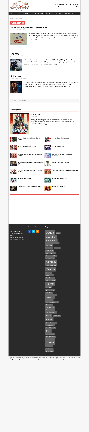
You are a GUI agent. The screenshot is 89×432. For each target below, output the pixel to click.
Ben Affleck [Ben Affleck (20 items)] (49, 245)
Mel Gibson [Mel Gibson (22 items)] (49, 304)
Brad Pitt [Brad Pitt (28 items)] (57, 248)
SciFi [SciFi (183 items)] (48, 330)
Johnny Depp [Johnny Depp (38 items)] (50, 290)
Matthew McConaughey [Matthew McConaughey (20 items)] (52, 302)
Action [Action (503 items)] (50, 232)
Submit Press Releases (17, 237)
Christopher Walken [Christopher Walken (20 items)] (51, 255)
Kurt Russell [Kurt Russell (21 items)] (49, 292)
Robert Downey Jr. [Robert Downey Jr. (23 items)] (51, 322)
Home (12, 14)
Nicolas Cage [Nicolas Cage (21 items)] (57, 315)
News (18, 14)
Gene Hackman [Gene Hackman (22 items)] (50, 277)
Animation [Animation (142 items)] (51, 237)
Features (59, 14)
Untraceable (15, 76)
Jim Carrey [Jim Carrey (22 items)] (49, 287)
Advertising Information (17, 239)
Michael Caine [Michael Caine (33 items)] (50, 307)
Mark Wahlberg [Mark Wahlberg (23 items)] (50, 297)
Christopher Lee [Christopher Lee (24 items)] (50, 253)
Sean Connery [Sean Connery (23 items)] (50, 334)
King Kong (14, 54)
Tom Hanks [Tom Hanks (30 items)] (49, 349)
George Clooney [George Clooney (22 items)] (50, 280)
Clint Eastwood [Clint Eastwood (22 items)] (50, 258)
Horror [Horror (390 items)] (50, 283)
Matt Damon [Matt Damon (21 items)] (49, 300)
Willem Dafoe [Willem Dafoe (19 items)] (49, 351)
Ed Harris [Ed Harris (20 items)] (48, 273)
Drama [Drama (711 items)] (50, 269)
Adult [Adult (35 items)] (58, 233)
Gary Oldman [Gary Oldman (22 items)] (49, 275)
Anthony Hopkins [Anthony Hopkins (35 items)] (51, 240)
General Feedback (15, 231)
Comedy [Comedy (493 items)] (51, 261)
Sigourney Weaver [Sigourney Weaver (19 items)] (50, 336)
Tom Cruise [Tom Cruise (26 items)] (49, 346)
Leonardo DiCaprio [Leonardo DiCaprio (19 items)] (51, 295)
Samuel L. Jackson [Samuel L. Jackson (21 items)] (50, 327)
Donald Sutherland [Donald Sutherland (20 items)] (51, 265)
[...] (36, 40)
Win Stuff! (69, 14)
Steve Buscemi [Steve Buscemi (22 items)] (50, 339)
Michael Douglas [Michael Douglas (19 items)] (50, 310)
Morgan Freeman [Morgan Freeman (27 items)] (51, 312)
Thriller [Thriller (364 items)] (50, 342)
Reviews (25, 14)
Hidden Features (37, 14)
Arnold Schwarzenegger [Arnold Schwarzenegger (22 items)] (52, 243)
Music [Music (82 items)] (48, 315)
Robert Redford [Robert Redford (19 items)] (50, 325)
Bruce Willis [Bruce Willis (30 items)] (49, 250)
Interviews (49, 14)
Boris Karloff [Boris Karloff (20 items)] (49, 248)
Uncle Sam (35, 114)
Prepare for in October (28, 27)
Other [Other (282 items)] (49, 319)
